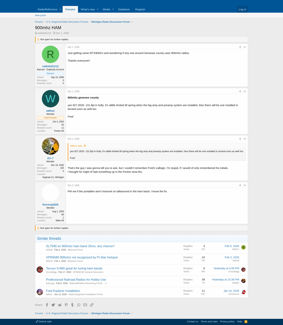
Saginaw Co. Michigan (53, 177)
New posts (40, 15)
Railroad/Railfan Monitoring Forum (86, 283)
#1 (245, 47)
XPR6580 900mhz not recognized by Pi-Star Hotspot (82, 257)
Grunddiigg (51, 272)
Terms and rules (209, 321)
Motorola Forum (75, 250)
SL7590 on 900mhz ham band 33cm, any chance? (80, 246)
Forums (70, 9)
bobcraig (50, 283)
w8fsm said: (76, 145)
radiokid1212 (44, 33)
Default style (44, 321)
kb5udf (49, 250)
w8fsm (50, 110)
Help (239, 321)
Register (140, 9)
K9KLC (235, 249)
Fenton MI (59, 131)
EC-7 (50, 158)
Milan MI (60, 220)
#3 (245, 139)
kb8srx (49, 294)
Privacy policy (227, 321)
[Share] (240, 47)
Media (106, 9)
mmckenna (233, 294)
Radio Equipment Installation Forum (86, 294)
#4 (245, 185)
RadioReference (47, 9)
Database (124, 9)
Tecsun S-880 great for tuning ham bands (74, 268)
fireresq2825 (50, 204)
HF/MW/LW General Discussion (88, 272)
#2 (245, 91)
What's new (88, 9)
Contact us (192, 321)
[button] (60, 9)
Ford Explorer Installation (63, 291)
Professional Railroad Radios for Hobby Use (76, 279)
